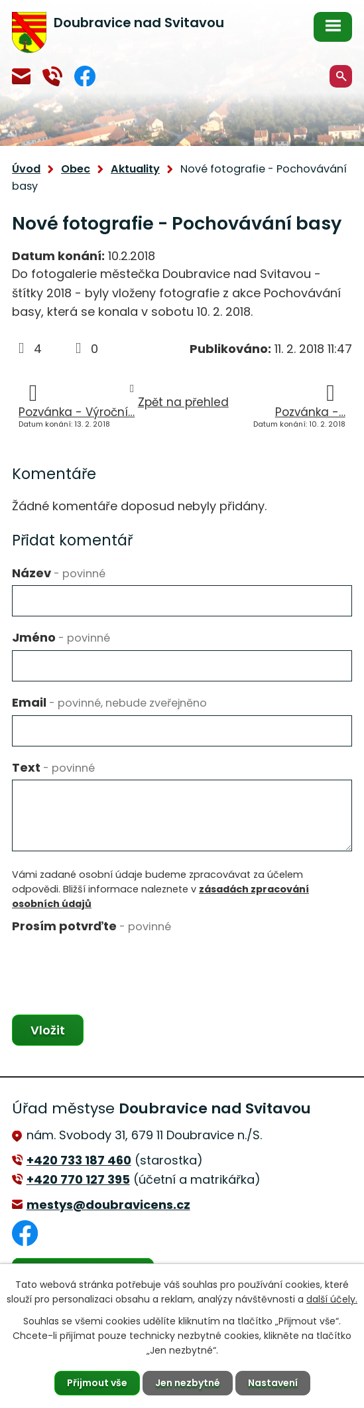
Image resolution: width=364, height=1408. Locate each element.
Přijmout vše (97, 1382)
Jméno (61, 637)
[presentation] (112, 965)
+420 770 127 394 (52, 76)
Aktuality (135, 168)
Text (53, 767)
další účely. (331, 1299)
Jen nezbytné (187, 1382)
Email (109, 702)
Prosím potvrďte (91, 926)
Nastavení (273, 1382)
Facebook (84, 76)
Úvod (26, 168)
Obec (75, 168)
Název (58, 573)
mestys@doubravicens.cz (21, 76)
